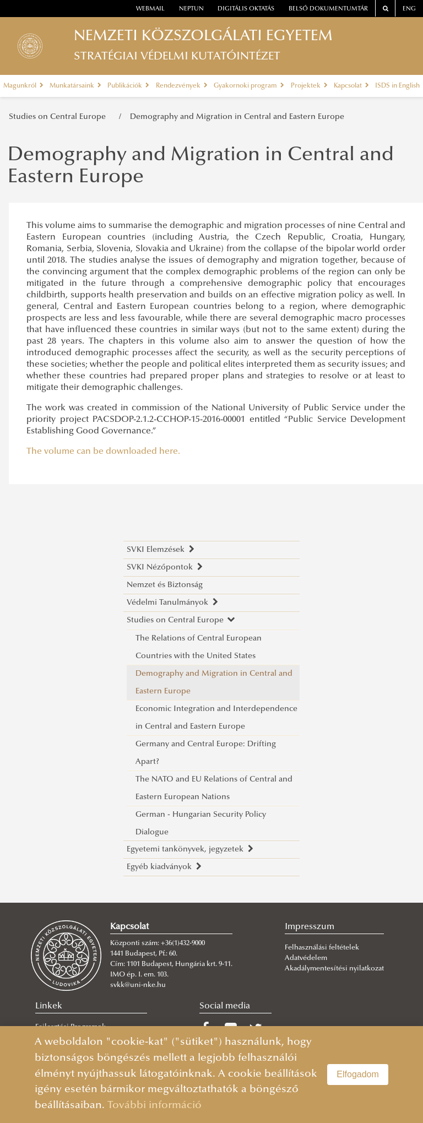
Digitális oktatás (246, 9)
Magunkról (23, 86)
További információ (154, 1105)
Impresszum (309, 927)
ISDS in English (397, 86)
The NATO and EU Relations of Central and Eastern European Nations (213, 788)
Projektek (309, 86)
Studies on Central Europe (59, 117)
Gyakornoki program (249, 86)
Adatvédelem (306, 958)
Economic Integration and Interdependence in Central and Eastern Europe (216, 718)
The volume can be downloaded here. (103, 451)
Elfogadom (358, 1074)
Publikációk (128, 86)
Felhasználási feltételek (322, 948)
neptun (191, 9)
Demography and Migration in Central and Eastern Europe (237, 117)
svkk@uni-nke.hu (138, 985)
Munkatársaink (75, 86)
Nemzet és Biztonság (165, 585)
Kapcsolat (351, 86)
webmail (150, 9)
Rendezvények (182, 86)
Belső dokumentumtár (328, 9)
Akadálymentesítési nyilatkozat (334, 968)
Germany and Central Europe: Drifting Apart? (205, 753)
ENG (409, 9)
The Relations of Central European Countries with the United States (198, 647)
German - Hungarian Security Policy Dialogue (200, 824)
